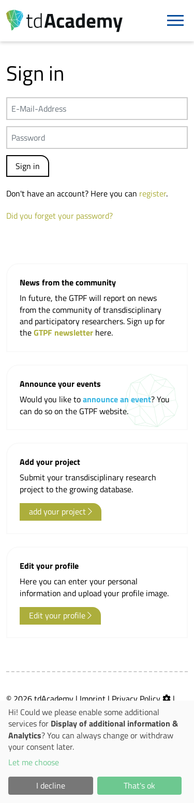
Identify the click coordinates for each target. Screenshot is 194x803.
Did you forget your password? (59, 215)
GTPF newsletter (64, 332)
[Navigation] (175, 20)
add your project (60, 511)
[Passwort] (97, 137)
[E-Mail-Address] (97, 108)
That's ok (139, 785)
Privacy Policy (136, 698)
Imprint (93, 698)
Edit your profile (60, 615)
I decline (50, 785)
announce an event (117, 399)
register (152, 193)
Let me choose (33, 762)
